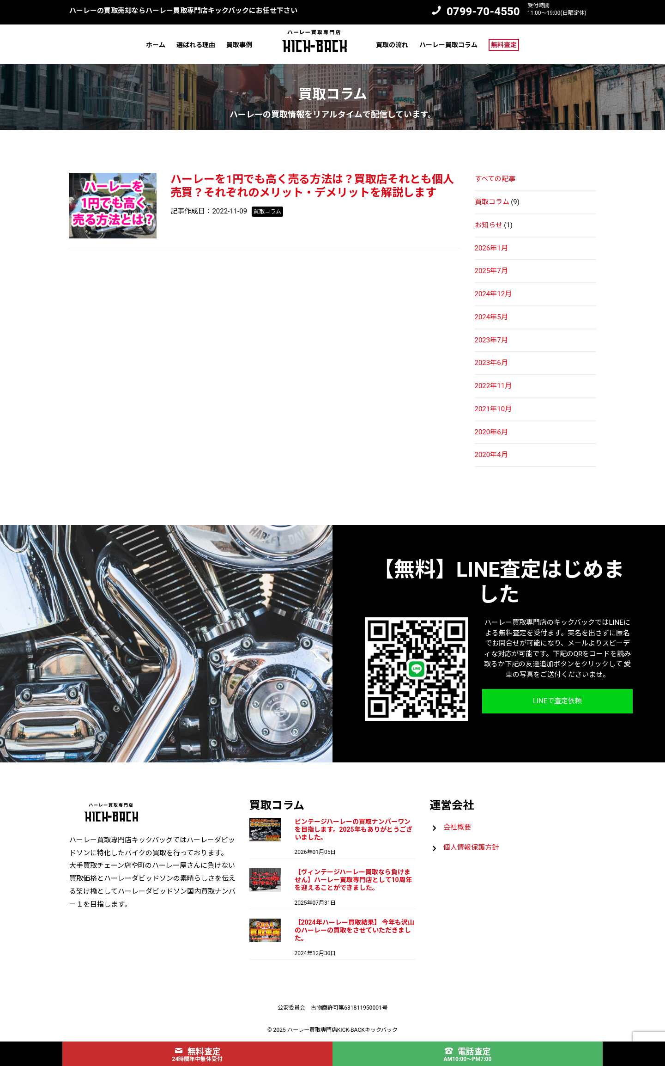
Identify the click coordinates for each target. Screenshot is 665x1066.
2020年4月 (491, 455)
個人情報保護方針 (471, 847)
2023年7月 (491, 340)
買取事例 (239, 45)
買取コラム (492, 202)
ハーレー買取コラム (448, 45)
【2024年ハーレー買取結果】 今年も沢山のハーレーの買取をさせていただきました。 (355, 930)
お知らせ (488, 225)
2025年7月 (491, 271)
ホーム (155, 45)
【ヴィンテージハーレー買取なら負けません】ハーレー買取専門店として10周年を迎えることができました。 (353, 879)
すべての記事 (495, 179)
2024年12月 (493, 294)
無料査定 (504, 45)
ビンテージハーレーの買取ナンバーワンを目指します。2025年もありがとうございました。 (353, 829)
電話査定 (468, 1051)
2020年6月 (491, 432)
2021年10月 (493, 409)
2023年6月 (491, 363)
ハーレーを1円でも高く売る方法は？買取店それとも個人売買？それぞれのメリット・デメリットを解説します (312, 186)
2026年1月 (491, 248)
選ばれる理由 (195, 45)
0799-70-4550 (483, 11)
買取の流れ (392, 45)
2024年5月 (491, 317)
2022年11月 (493, 386)
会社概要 (457, 827)
